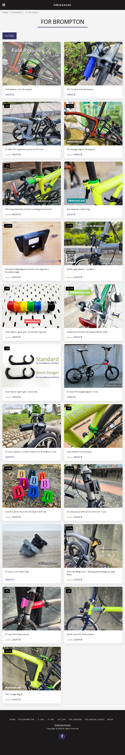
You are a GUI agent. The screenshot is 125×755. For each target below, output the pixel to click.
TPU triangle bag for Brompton (81, 149)
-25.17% (69, 106)
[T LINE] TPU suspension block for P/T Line (24, 149)
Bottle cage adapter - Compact (80, 269)
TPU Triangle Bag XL (14, 694)
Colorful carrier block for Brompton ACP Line (25, 511)
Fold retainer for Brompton (79, 451)
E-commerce (17, 12)
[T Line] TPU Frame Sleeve (17, 634)
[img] (31, 63)
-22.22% (69, 288)
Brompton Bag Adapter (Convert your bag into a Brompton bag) (27, 270)
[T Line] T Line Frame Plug (17, 571)
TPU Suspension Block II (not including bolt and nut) (28, 209)
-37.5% (69, 226)
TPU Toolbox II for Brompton (80, 89)
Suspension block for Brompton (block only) (87, 332)
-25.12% (8, 651)
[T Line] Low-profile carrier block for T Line (86, 511)
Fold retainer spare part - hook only (21, 391)
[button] (3, 4)
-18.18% (8, 468)
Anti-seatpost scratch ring (78, 209)
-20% (7, 106)
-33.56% (8, 226)
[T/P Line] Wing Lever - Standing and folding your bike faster (91, 573)
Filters (9, 35)
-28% (7, 288)
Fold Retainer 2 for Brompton (18, 89)
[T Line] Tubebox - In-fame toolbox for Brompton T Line (30, 451)
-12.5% (69, 528)
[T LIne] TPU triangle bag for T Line (82, 391)
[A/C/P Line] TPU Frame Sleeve (80, 634)
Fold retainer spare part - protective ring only (25, 332)
